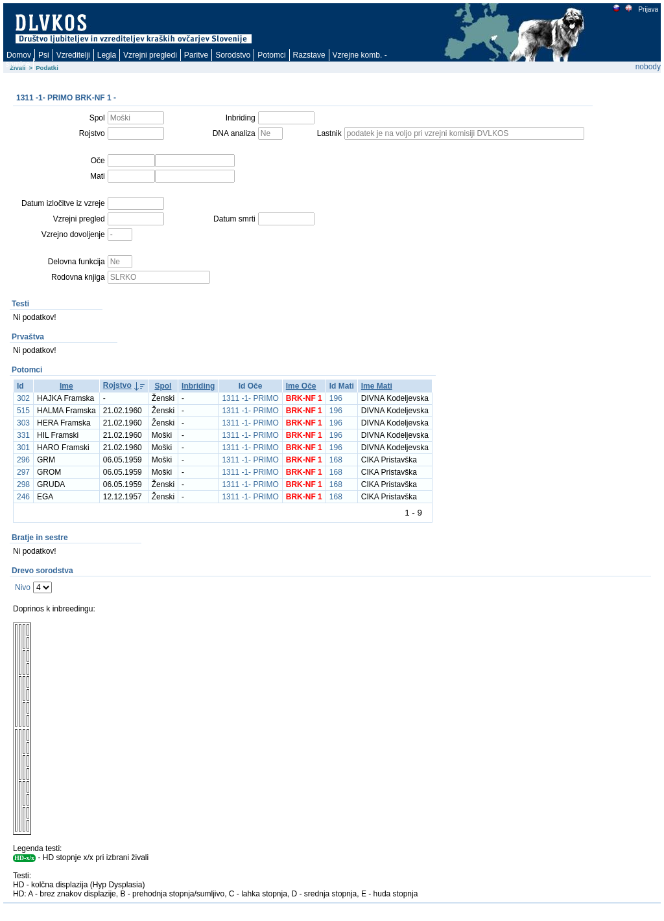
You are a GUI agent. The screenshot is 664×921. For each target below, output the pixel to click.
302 (23, 398)
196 (335, 398)
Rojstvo (117, 385)
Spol (162, 386)
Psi (43, 55)
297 (23, 472)
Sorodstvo (232, 55)
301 (23, 447)
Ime (66, 386)
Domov (18, 55)
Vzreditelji (73, 55)
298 (23, 484)
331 (23, 435)
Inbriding (198, 386)
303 (23, 422)
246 (23, 496)
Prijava (647, 9)
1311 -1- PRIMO (250, 398)
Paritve (196, 55)
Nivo (22, 587)
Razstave (309, 55)
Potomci (271, 55)
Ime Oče (301, 386)
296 (23, 459)
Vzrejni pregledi (150, 55)
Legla (106, 55)
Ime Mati (376, 386)
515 (23, 410)
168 (335, 459)
